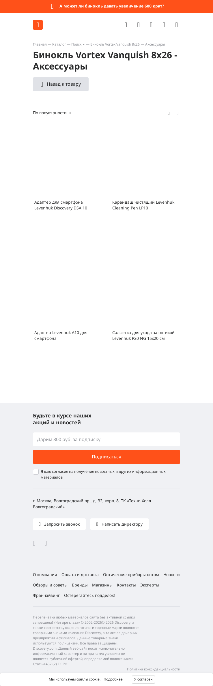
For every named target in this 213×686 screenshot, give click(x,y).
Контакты (126, 585)
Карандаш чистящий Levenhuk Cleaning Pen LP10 (143, 205)
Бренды (80, 585)
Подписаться (106, 456)
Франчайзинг (46, 595)
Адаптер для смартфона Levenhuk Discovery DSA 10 (60, 205)
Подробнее (113, 679)
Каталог (59, 44)
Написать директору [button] (121, 524)
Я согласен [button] (143, 679)
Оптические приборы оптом (131, 574)
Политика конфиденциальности (153, 669)
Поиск (76, 44)
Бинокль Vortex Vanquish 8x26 (115, 44)
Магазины (102, 585)
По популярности (50, 112)
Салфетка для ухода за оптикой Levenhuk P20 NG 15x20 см (143, 335)
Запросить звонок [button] (61, 524)
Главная (40, 44)
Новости (171, 574)
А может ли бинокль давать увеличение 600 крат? (111, 6)
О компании (45, 574)
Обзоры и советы (50, 585)
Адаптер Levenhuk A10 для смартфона (60, 335)
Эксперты (149, 585)
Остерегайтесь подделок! (89, 595)
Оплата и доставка (80, 574)
